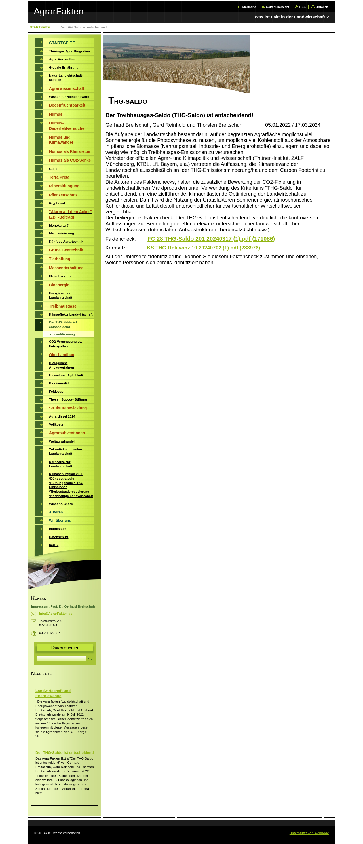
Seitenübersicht (277, 7)
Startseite (249, 7)
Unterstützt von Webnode (309, 833)
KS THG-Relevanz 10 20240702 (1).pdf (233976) (203, 248)
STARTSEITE (40, 27)
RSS (302, 7)
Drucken (322, 7)
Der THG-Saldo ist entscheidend (64, 752)
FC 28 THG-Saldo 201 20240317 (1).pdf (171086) (211, 239)
